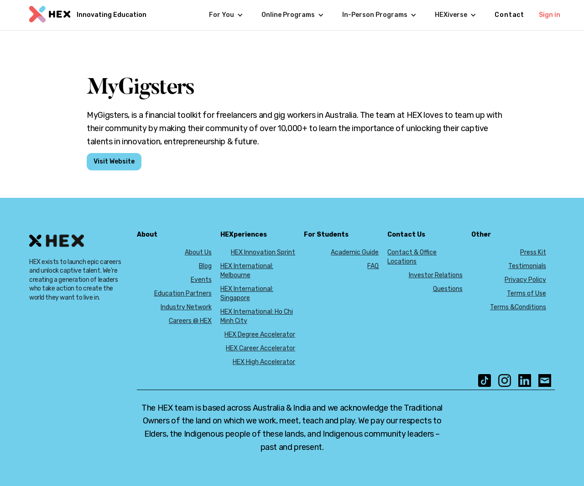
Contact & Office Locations (412, 256)
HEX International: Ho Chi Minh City (256, 316)
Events (201, 280)
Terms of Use (526, 293)
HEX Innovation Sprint (263, 252)
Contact (509, 15)
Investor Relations (436, 275)
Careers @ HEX (190, 321)
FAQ (373, 266)
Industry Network (186, 307)
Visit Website (114, 161)
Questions (448, 289)
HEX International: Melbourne (246, 270)
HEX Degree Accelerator (259, 334)
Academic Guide (355, 252)
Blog (205, 266)
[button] (226, 15)
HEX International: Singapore (246, 293)
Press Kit (533, 252)
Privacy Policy (525, 280)
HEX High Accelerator (264, 362)
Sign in (549, 15)
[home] (86, 15)
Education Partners (183, 293)
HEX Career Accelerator (260, 348)
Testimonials (527, 266)
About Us (198, 252)
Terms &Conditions (518, 307)
